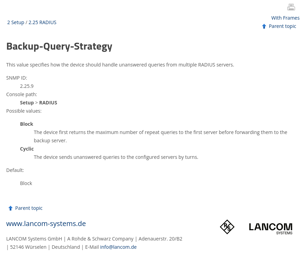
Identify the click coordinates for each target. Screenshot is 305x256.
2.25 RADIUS (43, 22)
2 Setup (15, 22)
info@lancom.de (118, 247)
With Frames (286, 17)
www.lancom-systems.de (46, 223)
